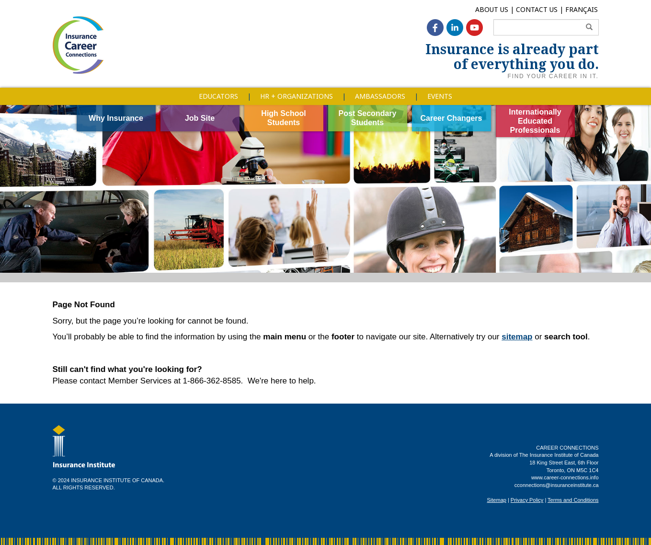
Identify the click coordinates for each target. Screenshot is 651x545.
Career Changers (451, 118)
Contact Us (537, 9)
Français (581, 9)
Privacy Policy (527, 500)
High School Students (283, 118)
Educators (218, 96)
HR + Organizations (296, 96)
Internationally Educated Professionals (535, 121)
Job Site (200, 118)
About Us (491, 9)
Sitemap (496, 500)
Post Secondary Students (368, 118)
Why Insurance (116, 118)
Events (439, 96)
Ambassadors (380, 96)
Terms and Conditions (573, 500)
